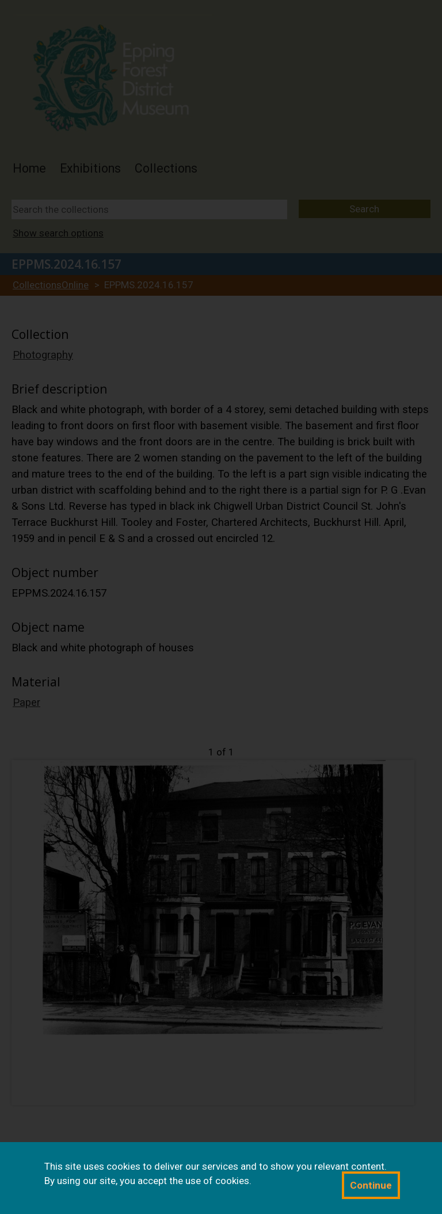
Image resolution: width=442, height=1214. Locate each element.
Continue (371, 1185)
